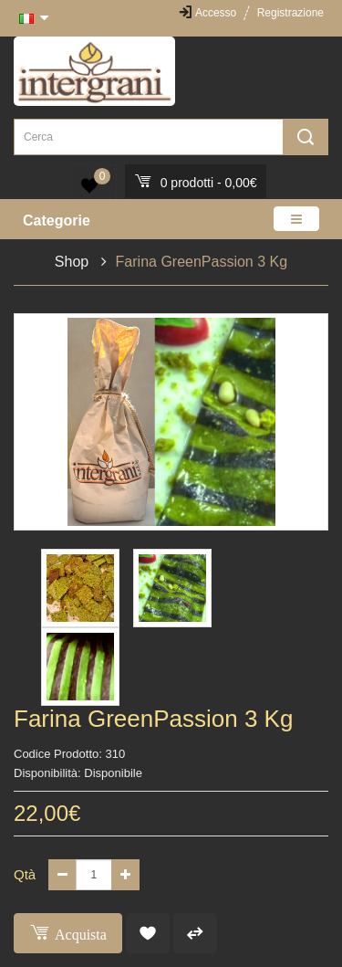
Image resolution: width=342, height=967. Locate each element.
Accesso (215, 12)
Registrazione (290, 12)
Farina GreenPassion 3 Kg (202, 261)
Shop (71, 261)
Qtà (25, 874)
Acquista (68, 931)
